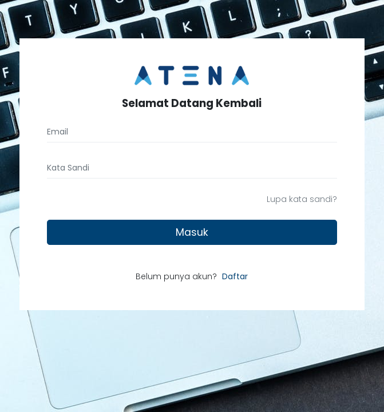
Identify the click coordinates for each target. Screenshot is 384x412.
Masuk (192, 232)
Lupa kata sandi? (302, 199)
